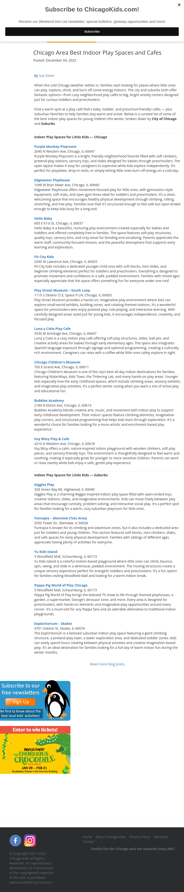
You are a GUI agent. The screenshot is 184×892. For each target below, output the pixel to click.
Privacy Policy (139, 836)
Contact (88, 841)
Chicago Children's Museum (57, 362)
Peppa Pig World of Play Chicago (60, 585)
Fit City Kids (44, 256)
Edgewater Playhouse (52, 180)
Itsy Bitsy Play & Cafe (51, 439)
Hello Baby (43, 218)
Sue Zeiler (46, 75)
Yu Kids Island (46, 551)
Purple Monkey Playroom (55, 146)
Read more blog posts (107, 664)
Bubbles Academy (49, 400)
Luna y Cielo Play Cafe (52, 328)
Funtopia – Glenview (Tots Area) (60, 518)
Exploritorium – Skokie (53, 623)
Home (87, 836)
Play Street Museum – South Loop (62, 290)
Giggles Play (44, 484)
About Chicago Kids (111, 836)
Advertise (161, 836)
